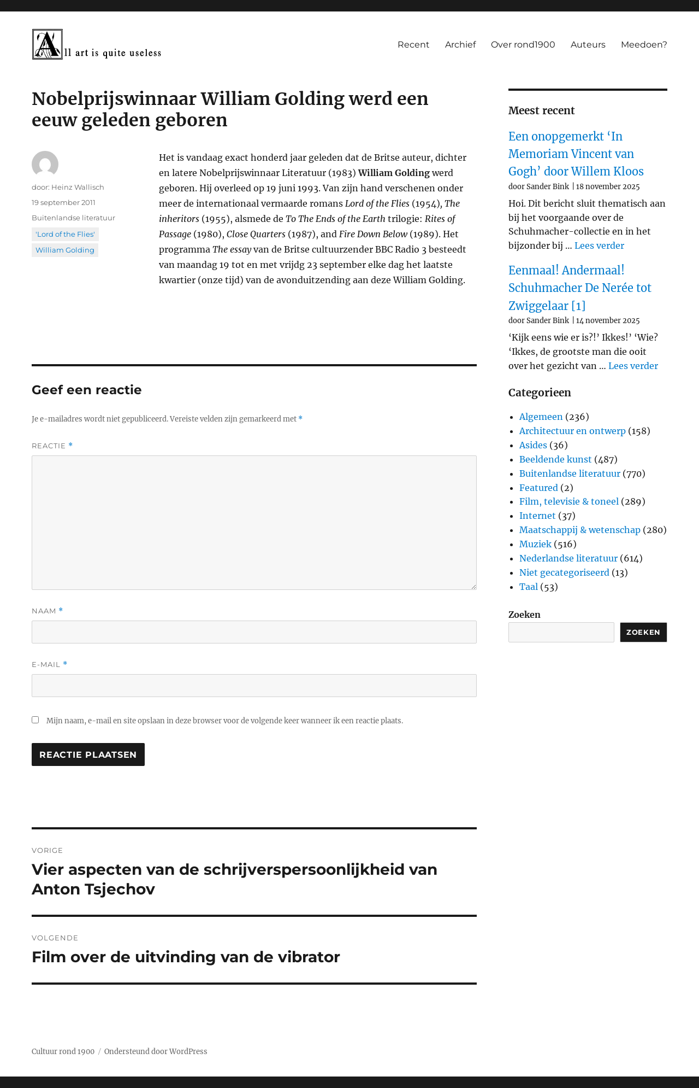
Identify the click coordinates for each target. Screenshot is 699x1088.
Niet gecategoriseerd (564, 572)
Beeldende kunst (555, 459)
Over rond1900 (523, 44)
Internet (537, 515)
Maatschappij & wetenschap (580, 529)
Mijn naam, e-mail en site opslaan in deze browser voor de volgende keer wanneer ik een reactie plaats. (224, 721)
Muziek (535, 544)
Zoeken (524, 614)
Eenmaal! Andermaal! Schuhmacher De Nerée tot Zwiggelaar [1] (579, 288)
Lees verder (599, 245)
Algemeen (541, 416)
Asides (533, 445)
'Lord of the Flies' (65, 234)
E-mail (50, 664)
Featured (538, 487)
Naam (47, 611)
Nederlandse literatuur (568, 558)
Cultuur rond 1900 (63, 1051)
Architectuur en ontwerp (572, 430)
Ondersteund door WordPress (156, 1051)
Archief (460, 44)
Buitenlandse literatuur (73, 217)
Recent (414, 44)
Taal (528, 586)
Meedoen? (644, 44)
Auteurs (588, 44)
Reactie (52, 446)
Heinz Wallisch (77, 187)
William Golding (64, 249)
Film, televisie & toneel (569, 501)
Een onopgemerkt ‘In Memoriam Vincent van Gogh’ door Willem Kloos (576, 154)
